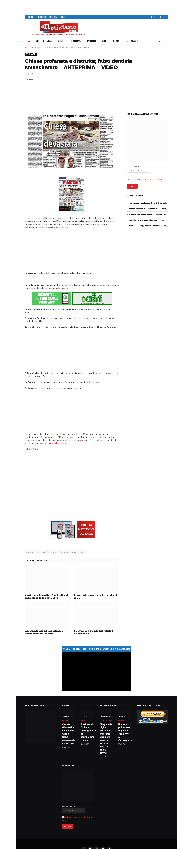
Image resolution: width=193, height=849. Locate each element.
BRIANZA (61, 40)
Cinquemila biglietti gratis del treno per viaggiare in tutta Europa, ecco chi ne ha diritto (106, 739)
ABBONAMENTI (42, 17)
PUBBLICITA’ (53, 17)
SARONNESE (91, 40)
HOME (37, 40)
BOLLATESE (47, 40)
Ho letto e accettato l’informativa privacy (146, 179)
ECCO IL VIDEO (32, 449)
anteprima (29, 552)
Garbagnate (64, 552)
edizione (54, 552)
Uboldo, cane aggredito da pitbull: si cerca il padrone (148, 226)
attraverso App (32, 440)
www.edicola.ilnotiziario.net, (72, 440)
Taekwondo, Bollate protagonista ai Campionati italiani (87, 732)
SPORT (104, 40)
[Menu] (29, 41)
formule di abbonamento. (55, 443)
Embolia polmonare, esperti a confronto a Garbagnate (124, 732)
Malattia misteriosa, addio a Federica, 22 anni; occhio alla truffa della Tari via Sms (47, 596)
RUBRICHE (117, 40)
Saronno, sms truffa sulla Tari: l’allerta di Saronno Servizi (93, 632)
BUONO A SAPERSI (106, 716)
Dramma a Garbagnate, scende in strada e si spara (95, 596)
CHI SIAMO (31, 17)
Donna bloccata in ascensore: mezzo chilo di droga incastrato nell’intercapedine (147, 209)
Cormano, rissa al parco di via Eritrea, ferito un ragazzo (148, 203)
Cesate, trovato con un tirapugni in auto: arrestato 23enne (147, 220)
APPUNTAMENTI (31, 54)
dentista (46, 552)
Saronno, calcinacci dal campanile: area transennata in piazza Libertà (44, 632)
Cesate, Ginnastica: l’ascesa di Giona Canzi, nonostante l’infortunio (148, 214)
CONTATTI (63, 17)
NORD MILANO (76, 40)
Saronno (82, 552)
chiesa (38, 552)
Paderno (74, 552)
